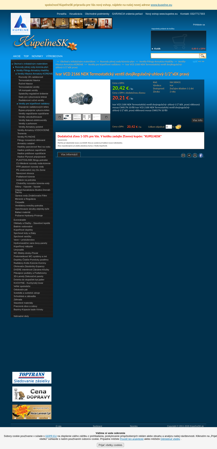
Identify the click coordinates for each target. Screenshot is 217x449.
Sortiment (97, 426)
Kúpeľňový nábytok (23, 246)
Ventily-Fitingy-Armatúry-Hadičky (32, 70)
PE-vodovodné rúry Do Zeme (30, 170)
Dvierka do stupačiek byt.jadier (29, 279)
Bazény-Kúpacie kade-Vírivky (28, 309)
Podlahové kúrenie (25, 176)
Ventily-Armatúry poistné (31, 127)
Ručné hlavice (26, 83)
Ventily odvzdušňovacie (30, 117)
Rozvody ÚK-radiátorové (31, 77)
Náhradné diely (21, 316)
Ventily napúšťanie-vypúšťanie (34, 113)
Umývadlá (19, 250)
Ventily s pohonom (28, 123)
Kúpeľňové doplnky (23, 230)
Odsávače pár (21, 289)
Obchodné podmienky (97, 13)
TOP (26, 56)
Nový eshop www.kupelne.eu (161, 13)
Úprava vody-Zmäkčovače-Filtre (31, 195)
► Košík (156, 48)
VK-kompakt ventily (28, 90)
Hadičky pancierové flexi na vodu (33, 147)
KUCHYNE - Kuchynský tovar (28, 283)
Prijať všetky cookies (110, 445)
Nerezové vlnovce (25, 173)
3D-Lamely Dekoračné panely (28, 276)
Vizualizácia (75, 13)
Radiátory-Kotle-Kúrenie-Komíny (30, 263)
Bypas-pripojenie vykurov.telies (34, 110)
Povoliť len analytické (132, 438)
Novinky (134, 426)
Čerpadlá (19, 202)
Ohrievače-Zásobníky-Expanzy (29, 266)
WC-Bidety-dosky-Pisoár (26, 253)
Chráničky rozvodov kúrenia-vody (32, 183)
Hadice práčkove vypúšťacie (31, 153)
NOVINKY (37, 56)
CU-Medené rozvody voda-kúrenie (33, 163)
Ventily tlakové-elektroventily (33, 120)
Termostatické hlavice (29, 80)
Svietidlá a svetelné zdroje (27, 293)
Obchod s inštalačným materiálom (31, 64)
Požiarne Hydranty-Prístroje (29, 215)
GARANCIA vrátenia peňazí (127, 13)
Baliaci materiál (22, 212)
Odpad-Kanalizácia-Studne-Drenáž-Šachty (33, 191)
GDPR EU (51, 436)
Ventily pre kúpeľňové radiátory (34, 103)
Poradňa (61, 13)
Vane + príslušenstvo (24, 240)
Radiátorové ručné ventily (31, 100)
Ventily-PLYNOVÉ (26, 137)
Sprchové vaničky (22, 236)
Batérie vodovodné (23, 226)
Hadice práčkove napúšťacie (31, 150)
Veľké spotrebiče (22, 286)
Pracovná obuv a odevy (25, 306)
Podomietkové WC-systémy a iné (30, 256)
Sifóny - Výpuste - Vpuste (27, 186)
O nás (58, 426)
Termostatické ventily (29, 87)
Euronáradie (20, 220)
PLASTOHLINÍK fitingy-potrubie (32, 160)
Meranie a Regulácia (25, 199)
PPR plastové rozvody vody (30, 166)
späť (195, 61)
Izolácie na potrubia (26, 180)
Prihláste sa (199, 24)
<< (199, 61)
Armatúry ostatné (26, 143)
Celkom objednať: (156, 126)
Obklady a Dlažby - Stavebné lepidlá (32, 223)
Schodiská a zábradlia (25, 296)
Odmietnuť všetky (170, 438)
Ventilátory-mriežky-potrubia (29, 205)
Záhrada (18, 299)
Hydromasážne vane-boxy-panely (30, 243)
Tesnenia (21, 133)
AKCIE (17, 56)
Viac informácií (69, 154)
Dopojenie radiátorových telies (34, 107)
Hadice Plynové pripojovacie (31, 157)
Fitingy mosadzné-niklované (31, 140)
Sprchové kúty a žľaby (25, 233)
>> (203, 61)
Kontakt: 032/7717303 (192, 13)
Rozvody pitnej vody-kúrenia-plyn (31, 67)
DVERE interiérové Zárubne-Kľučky (31, 269)
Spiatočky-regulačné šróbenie (33, 93)
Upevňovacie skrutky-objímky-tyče (32, 209)
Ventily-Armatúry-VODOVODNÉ (33, 130)
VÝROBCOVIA (54, 56)
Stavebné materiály (23, 303)
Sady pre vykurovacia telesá (33, 97)
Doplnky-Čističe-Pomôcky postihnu (31, 259)
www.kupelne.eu (161, 5)
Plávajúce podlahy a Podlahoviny (30, 273)
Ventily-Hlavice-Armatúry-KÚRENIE (35, 73)
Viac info (197, 120)
